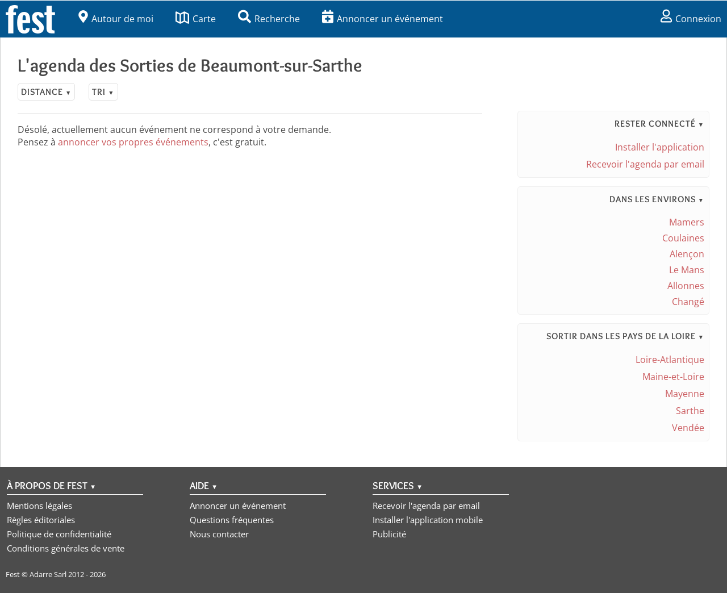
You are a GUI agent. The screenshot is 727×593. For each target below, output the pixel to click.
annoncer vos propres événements (133, 142)
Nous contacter (219, 534)
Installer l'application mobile (428, 519)
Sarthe (690, 410)
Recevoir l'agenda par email (645, 164)
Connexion (691, 18)
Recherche (269, 18)
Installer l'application (659, 147)
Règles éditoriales (41, 519)
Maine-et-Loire (673, 376)
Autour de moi (115, 18)
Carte (196, 18)
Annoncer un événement (382, 18)
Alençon (687, 254)
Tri (103, 91)
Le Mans (686, 270)
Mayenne (684, 393)
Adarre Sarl (48, 574)
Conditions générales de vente (65, 548)
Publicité (389, 534)
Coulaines (683, 238)
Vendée (688, 427)
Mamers (686, 222)
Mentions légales (39, 505)
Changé (688, 301)
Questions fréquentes (232, 519)
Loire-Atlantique (670, 359)
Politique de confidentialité (59, 534)
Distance (46, 91)
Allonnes (685, 285)
